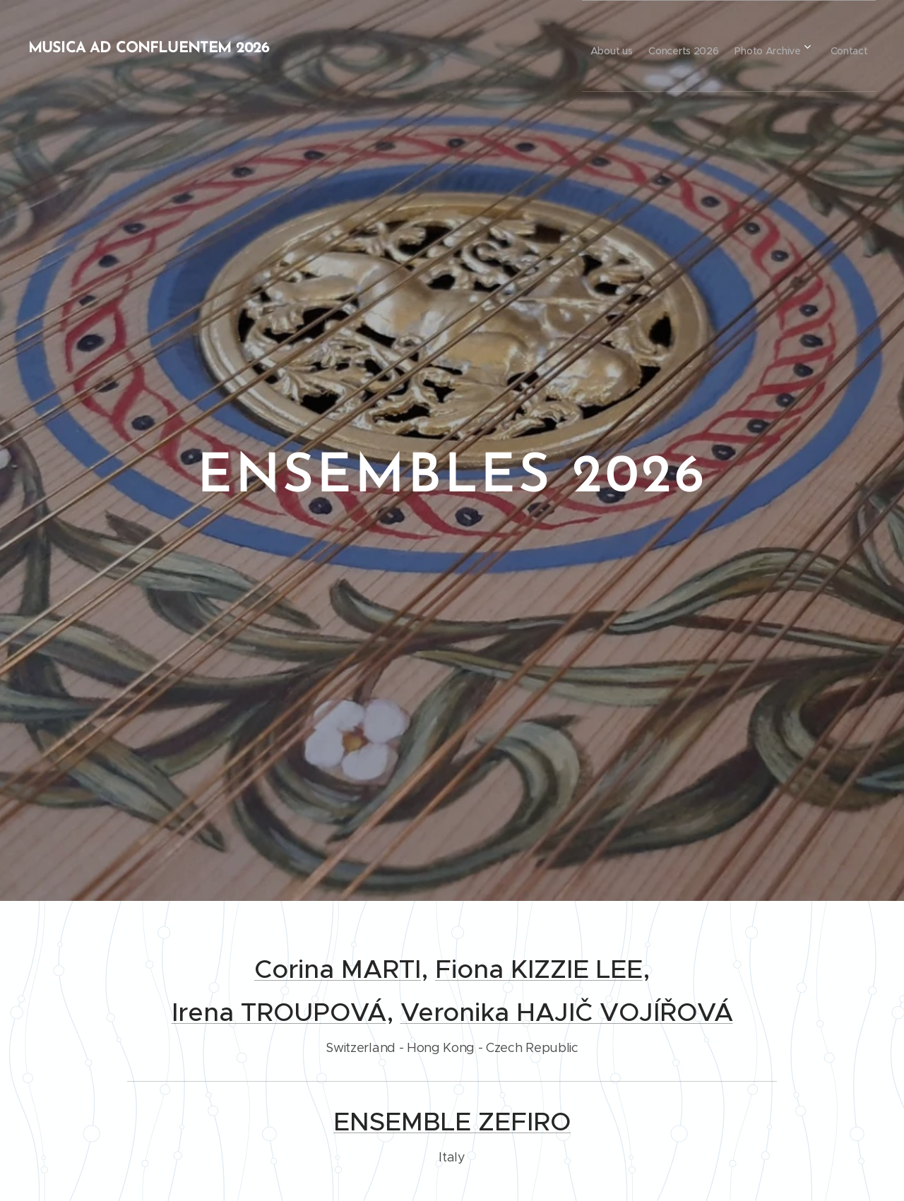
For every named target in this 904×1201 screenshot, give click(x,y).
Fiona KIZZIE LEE (539, 969)
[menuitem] (574, 46)
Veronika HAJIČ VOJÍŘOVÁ (566, 1012)
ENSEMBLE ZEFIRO (452, 1121)
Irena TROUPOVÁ (279, 1012)
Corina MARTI (337, 969)
